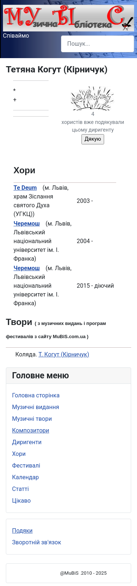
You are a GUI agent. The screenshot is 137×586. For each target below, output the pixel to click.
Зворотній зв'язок (36, 542)
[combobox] (97, 43)
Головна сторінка (36, 395)
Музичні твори (32, 418)
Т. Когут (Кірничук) (63, 354)
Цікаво (21, 500)
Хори (19, 453)
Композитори (30, 430)
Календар (25, 477)
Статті (20, 488)
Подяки (22, 530)
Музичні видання (35, 407)
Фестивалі (26, 465)
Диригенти (27, 442)
